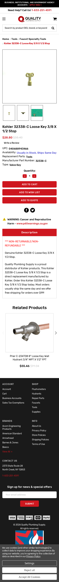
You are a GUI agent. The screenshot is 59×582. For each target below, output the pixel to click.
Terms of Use (38, 444)
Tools (34, 407)
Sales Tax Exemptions (13, 402)
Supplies (36, 412)
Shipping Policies (40, 439)
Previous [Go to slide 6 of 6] (3, 332)
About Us (36, 426)
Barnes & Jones (10, 442)
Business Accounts (11, 398)
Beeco (5, 447)
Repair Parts (38, 398)
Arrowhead (8, 438)
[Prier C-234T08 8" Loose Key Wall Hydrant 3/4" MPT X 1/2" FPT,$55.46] (29, 332)
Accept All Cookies (29, 577)
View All (7, 451)
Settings (29, 563)
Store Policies (39, 435)
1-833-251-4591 (41, 10)
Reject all (29, 570)
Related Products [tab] (29, 307)
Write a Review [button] (11, 143)
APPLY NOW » (35, 5)
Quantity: (29, 170)
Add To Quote (29, 200)
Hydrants (36, 393)
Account (6, 389)
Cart (4, 393)
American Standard (12, 433)
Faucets (36, 402)
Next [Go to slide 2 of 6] (56, 332)
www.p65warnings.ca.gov (32, 223)
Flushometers (39, 389)
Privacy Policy (39, 430)
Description (29, 232)
